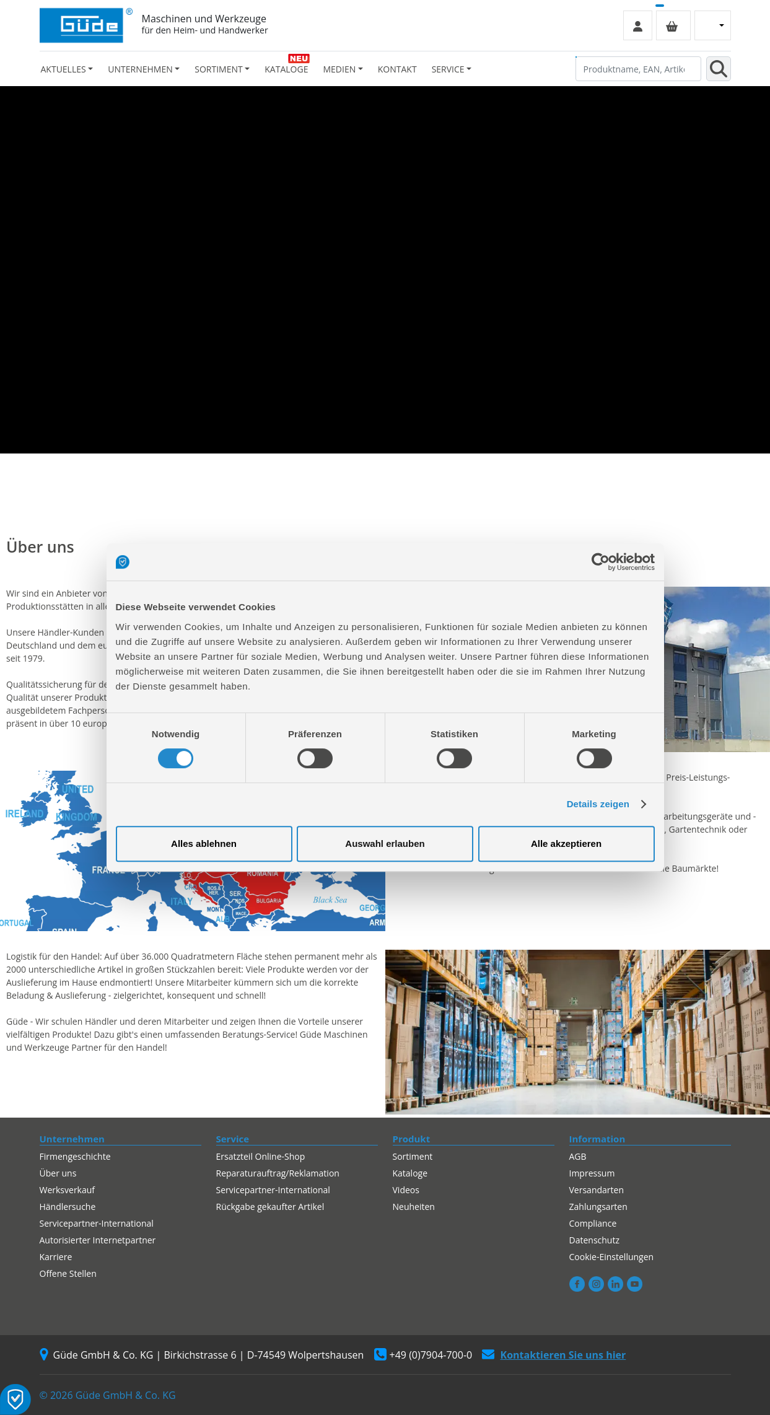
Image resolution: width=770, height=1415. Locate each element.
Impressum (592, 1173)
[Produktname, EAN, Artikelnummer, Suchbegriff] (638, 68)
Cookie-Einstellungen (611, 1257)
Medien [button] (339, 69)
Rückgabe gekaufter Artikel (270, 1206)
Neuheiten (414, 1206)
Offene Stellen (68, 1273)
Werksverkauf (67, 1190)
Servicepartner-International (97, 1223)
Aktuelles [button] (63, 69)
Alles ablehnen (204, 843)
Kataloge (286, 69)
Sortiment (413, 1156)
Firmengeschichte (75, 1156)
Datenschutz (594, 1240)
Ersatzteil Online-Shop (260, 1156)
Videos (406, 1190)
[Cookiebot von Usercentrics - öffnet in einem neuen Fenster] (600, 562)
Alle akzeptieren (566, 843)
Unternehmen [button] (140, 69)
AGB (578, 1156)
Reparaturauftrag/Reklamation (277, 1173)
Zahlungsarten (598, 1206)
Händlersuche (68, 1206)
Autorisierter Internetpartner (98, 1240)
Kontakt (397, 69)
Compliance (593, 1223)
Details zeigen (598, 804)
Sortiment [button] (218, 69)
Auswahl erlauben (384, 843)
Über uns (58, 1173)
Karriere (56, 1257)
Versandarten (596, 1190)
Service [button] (448, 69)
